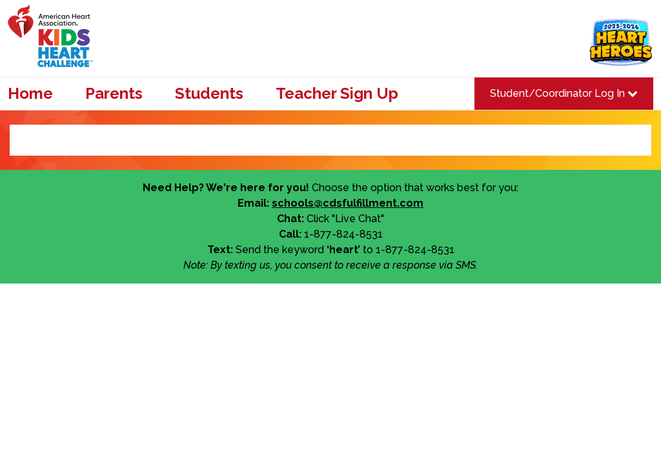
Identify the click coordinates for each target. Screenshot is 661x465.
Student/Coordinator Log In (564, 93)
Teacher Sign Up (337, 93)
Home (30, 93)
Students (209, 93)
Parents (114, 93)
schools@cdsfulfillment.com (347, 203)
